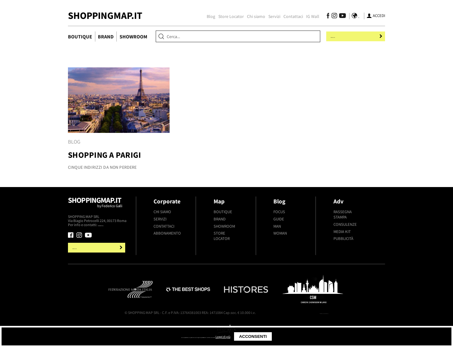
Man (277, 226)
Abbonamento (167, 233)
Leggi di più (269, 336)
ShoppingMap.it (105, 15)
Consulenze (345, 224)
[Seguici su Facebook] (324, 16)
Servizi (271, 16)
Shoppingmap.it (97, 205)
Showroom (133, 36)
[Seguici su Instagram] (330, 16)
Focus (279, 211)
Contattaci (289, 16)
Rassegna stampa (342, 214)
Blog (207, 16)
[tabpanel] (119, 121)
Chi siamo (252, 16)
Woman (280, 233)
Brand (106, 36)
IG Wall (309, 16)
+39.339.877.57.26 (112, 225)
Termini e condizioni (312, 313)
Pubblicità (343, 238)
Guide (278, 219)
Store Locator (227, 16)
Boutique (80, 36)
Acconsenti (302, 336)
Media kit (342, 231)
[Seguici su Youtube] (337, 16)
